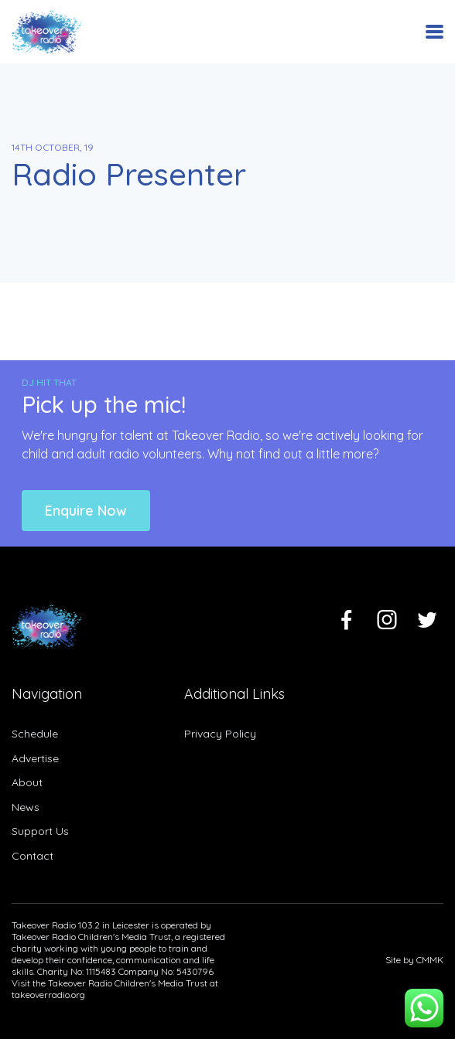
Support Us (40, 831)
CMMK (429, 960)
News (25, 807)
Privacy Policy (220, 734)
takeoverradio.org (48, 994)
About (27, 782)
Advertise (35, 758)
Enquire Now (86, 511)
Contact (32, 856)
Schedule (35, 734)
